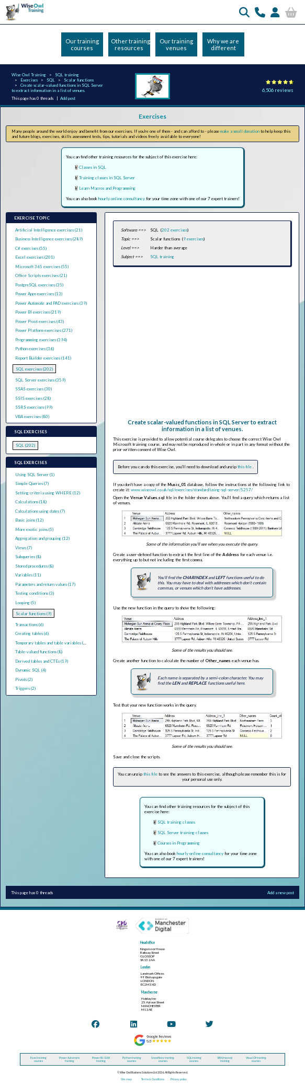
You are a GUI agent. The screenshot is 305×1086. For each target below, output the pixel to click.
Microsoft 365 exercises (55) (42, 266)
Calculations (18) (31, 501)
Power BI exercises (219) (38, 312)
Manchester (149, 992)
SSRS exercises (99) (33, 407)
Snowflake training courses (162, 1059)
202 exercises (174, 230)
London (145, 967)
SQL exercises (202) (34, 369)
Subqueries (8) (28, 556)
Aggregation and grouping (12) (42, 538)
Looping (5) (25, 602)
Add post (67, 98)
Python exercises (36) (34, 348)
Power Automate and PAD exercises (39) (51, 303)
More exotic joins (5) (34, 529)
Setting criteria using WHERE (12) (47, 492)
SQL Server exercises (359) (40, 380)
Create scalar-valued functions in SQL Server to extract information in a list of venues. (57, 88)
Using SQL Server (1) (34, 474)
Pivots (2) (23, 679)
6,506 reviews (277, 90)
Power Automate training (69, 1059)
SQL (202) (25, 445)
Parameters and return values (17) (45, 584)
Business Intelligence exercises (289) (49, 238)
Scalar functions (79, 80)
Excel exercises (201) (34, 257)
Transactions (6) (29, 624)
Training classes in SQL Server (107, 177)
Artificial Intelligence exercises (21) (48, 230)
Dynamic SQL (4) (30, 670)
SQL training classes (176, 822)
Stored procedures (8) (34, 566)
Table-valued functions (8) (38, 651)
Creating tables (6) (32, 633)
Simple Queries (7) (32, 483)
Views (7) (23, 547)
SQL (51, 80)
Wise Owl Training (29, 74)
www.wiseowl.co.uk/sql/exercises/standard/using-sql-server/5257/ (192, 489)
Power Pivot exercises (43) (39, 321)
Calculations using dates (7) (40, 511)
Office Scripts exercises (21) (41, 275)
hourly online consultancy (121, 198)
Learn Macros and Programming (107, 188)
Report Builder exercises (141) (43, 358)
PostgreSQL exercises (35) (39, 284)
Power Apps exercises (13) (38, 293)
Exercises (29, 80)
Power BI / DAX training (101, 1059)
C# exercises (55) (31, 248)
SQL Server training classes (182, 832)
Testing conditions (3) (34, 593)
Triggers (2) (25, 688)
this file (245, 466)
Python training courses (131, 1059)
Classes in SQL (92, 167)
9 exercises (193, 238)
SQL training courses (194, 1059)
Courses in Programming (178, 843)
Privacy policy (179, 1079)
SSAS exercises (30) (33, 388)
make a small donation (239, 131)
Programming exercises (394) (41, 339)
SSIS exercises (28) (33, 398)
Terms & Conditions (152, 1079)
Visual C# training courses (256, 1059)
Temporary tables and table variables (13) (52, 642)
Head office (147, 942)
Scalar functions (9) (33, 613)
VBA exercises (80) (32, 416)
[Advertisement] (202, 345)
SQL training (67, 74)
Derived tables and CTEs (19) (41, 661)
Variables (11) (28, 574)
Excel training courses (38, 1059)
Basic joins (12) (29, 520)
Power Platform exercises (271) (43, 330)
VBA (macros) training (224, 1059)
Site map (126, 1079)
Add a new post (280, 892)
